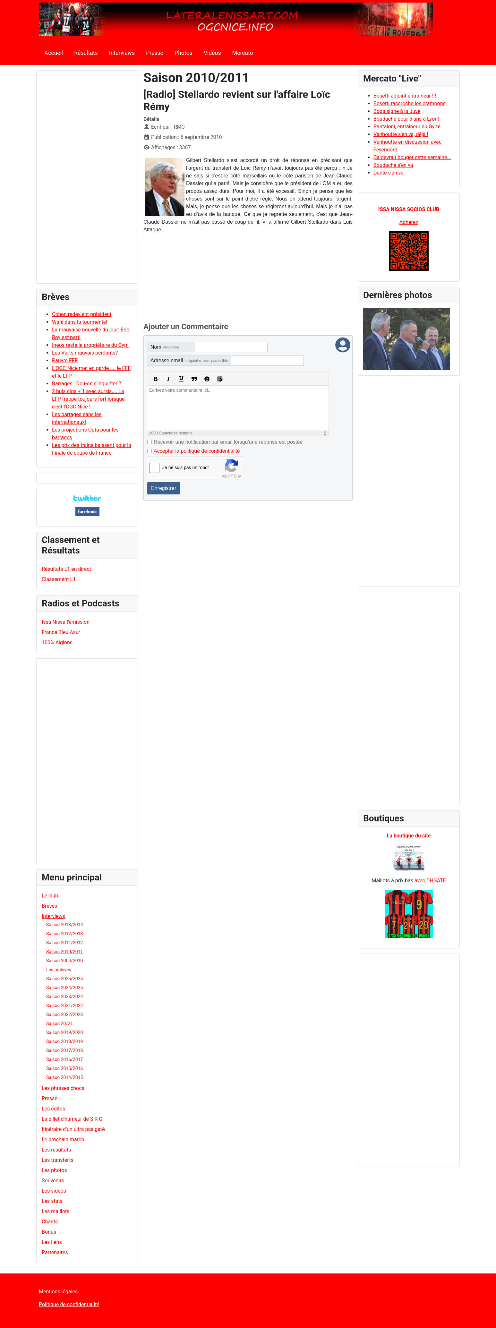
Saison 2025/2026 (64, 978)
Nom (164, 347)
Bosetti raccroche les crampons (409, 103)
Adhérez (408, 222)
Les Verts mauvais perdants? (85, 353)
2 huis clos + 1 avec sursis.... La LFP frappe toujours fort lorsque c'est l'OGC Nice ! (88, 399)
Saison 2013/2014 (64, 924)
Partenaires (55, 1252)
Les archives (58, 969)
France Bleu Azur (61, 632)
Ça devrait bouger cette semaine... (412, 157)
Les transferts (57, 1160)
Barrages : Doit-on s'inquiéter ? (86, 384)
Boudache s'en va (393, 165)
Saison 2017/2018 (64, 1050)
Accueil (54, 53)
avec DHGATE (430, 881)
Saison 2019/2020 (64, 1032)
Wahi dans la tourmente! (79, 322)
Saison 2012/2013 (64, 933)
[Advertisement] (87, 179)
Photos (183, 53)
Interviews (122, 53)
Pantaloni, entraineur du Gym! (406, 127)
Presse (154, 53)
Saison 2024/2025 (64, 987)
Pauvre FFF (65, 360)
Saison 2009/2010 (64, 960)
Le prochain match (63, 1139)
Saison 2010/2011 (64, 951)
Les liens (52, 1242)
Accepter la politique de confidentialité (197, 451)
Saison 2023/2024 (64, 996)
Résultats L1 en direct (66, 569)
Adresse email (189, 360)
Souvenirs (53, 1181)
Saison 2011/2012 (64, 942)
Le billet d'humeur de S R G (72, 1119)
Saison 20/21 (59, 1023)
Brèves (49, 906)
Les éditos (53, 1109)
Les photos (54, 1170)
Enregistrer (163, 488)
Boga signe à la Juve (396, 111)
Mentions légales (58, 1292)
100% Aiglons (57, 642)
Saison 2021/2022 (64, 1005)
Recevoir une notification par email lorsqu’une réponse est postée (228, 442)
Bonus (49, 1232)
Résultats (86, 53)
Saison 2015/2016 (64, 1068)
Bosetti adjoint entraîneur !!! (404, 96)
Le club (50, 896)
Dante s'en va (388, 173)
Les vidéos (54, 1191)
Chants (50, 1222)
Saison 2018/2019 (64, 1041)
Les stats (52, 1201)
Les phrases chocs (63, 1088)
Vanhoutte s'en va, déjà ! (400, 134)
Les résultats (56, 1150)
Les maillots (55, 1211)
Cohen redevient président (81, 314)
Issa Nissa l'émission (66, 622)
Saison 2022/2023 (64, 1014)
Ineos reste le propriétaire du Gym (90, 345)
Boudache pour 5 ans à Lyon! (406, 119)
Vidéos (212, 53)
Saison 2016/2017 (64, 1059)
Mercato (242, 53)
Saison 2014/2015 (64, 1077)
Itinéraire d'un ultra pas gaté (73, 1129)
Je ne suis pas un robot (185, 467)
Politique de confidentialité (69, 1304)
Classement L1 (59, 579)
